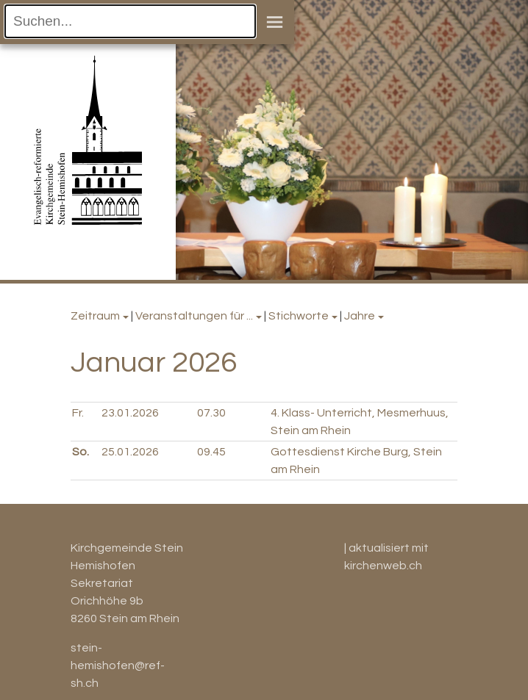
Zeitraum (95, 316)
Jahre (359, 316)
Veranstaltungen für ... (194, 316)
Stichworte (298, 316)
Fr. (78, 413)
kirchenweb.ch (383, 565)
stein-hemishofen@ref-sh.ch (118, 665)
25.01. (130, 452)
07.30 (211, 413)
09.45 (211, 452)
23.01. (130, 413)
